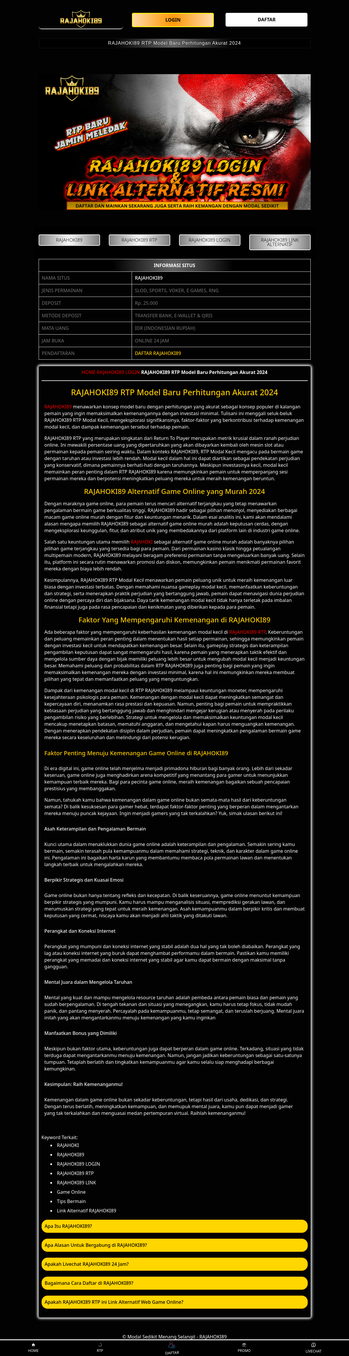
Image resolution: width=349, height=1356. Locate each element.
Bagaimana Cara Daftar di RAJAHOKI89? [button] (89, 1283)
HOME (89, 372)
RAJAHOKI (142, 542)
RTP (100, 1348)
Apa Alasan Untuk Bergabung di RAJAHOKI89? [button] (96, 1245)
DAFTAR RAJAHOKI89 (158, 353)
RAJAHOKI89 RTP (247, 632)
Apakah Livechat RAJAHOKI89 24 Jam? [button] (87, 1264)
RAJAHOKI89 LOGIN (118, 372)
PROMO (244, 1348)
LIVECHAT (314, 1348)
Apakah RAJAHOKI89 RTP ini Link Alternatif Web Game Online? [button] (114, 1302)
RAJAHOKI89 (149, 278)
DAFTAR (171, 1348)
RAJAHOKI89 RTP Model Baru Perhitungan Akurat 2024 (174, 43)
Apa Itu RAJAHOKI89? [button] (68, 1226)
